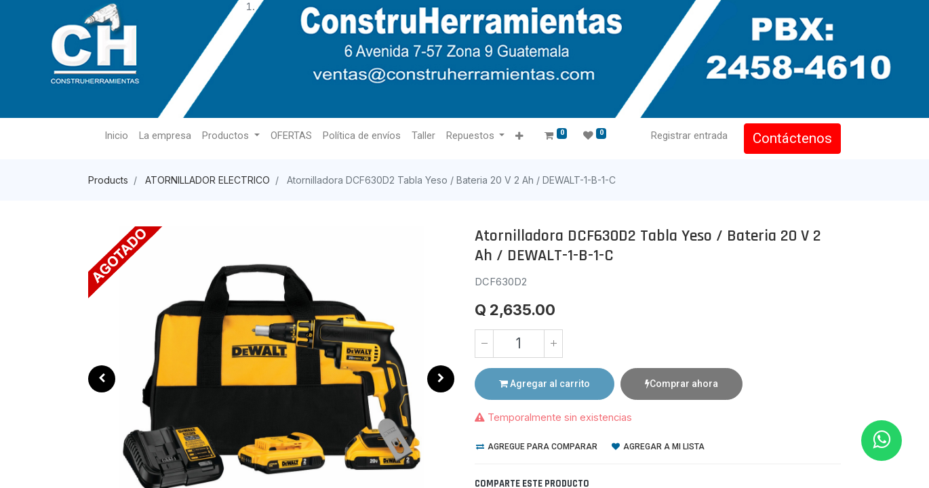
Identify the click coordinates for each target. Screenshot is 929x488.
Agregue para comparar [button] (536, 446)
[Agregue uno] (553, 343)
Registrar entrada (689, 135)
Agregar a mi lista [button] (658, 446)
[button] (519, 136)
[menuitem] (116, 136)
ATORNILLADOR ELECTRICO (207, 180)
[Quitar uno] (484, 343)
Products (108, 180)
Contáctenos (792, 138)
